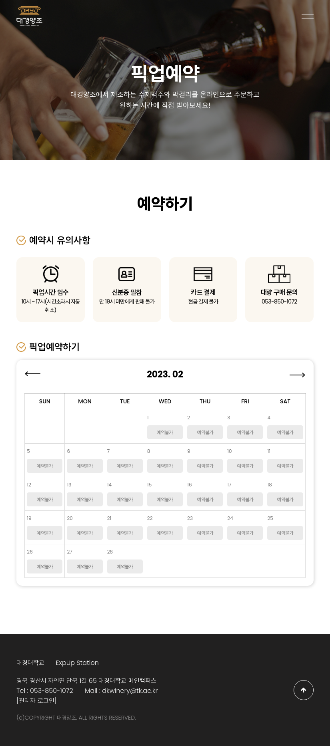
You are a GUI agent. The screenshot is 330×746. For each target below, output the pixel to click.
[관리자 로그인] (36, 700)
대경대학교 (30, 662)
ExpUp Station (77, 662)
